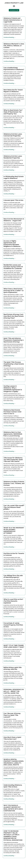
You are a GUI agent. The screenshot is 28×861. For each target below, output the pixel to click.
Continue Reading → (9, 37)
